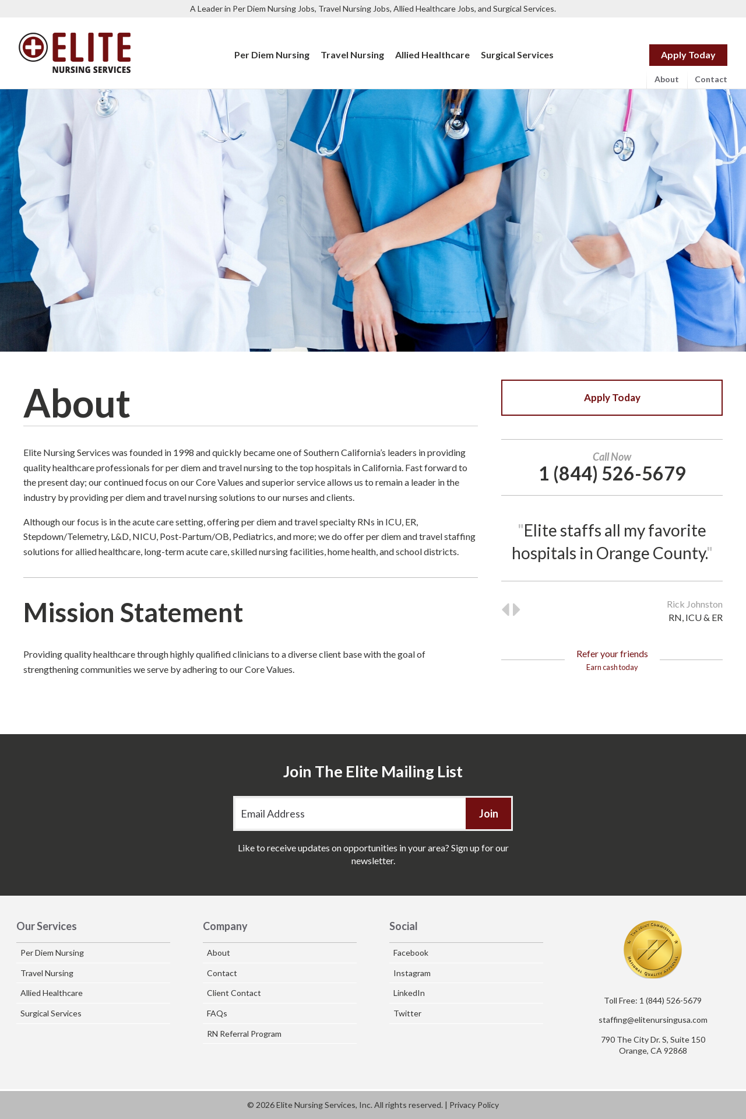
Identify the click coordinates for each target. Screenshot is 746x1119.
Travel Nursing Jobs (354, 8)
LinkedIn (409, 993)
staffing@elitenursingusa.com (653, 1020)
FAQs (217, 1013)
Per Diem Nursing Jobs (274, 8)
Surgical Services (523, 8)
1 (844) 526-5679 (670, 1000)
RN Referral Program (244, 1034)
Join (488, 813)
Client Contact (234, 993)
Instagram (412, 973)
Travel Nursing (352, 54)
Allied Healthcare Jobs (433, 8)
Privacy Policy (474, 1105)
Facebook (410, 952)
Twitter (407, 1013)
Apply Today (688, 54)
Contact (711, 79)
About (666, 79)
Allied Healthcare (432, 54)
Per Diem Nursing (271, 54)
